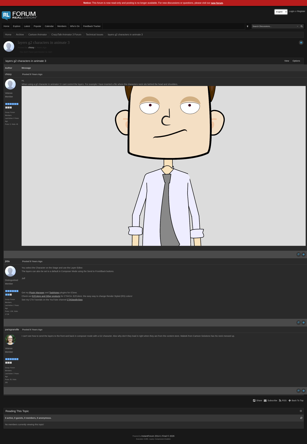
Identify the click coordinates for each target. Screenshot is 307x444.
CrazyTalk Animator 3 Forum (66, 34)
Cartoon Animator (37, 34)
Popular (37, 26)
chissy (31, 47)
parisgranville (12, 329)
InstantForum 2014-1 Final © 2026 (157, 436)
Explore (16, 26)
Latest (27, 26)
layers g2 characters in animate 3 (125, 34)
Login (291, 11)
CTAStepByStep (75, 300)
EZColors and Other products (46, 296)
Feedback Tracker (92, 26)
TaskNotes (54, 292)
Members (62, 26)
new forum (217, 3)
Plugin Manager (37, 292)
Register (301, 11)
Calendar (49, 26)
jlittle (7, 261)
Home (6, 26)
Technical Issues (94, 34)
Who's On (74, 26)
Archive (20, 34)
